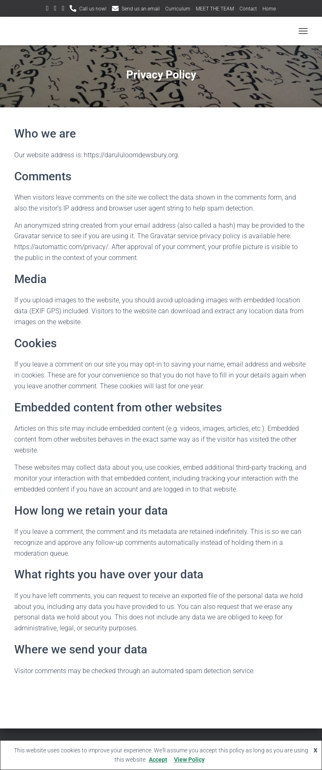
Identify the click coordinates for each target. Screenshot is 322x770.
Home (269, 9)
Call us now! (92, 9)
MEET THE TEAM (215, 9)
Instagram (55, 9)
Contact (248, 9)
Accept (158, 759)
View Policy (189, 759)
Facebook (63, 9)
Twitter (47, 9)
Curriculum (177, 9)
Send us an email (141, 9)
